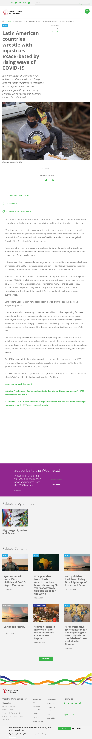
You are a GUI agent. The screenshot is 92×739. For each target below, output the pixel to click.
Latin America (11, 203)
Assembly (51, 718)
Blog (49, 714)
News (10, 21)
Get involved (52, 699)
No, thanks (76, 728)
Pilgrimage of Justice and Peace (18, 211)
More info (12, 737)
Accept (64, 728)
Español (55, 31)
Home (3, 21)
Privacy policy (18, 490)
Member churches (36, 707)
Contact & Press (51, 708)
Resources (51, 703)
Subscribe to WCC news (19, 195)
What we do (38, 721)
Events (35, 717)
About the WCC (37, 700)
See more (46, 659)
